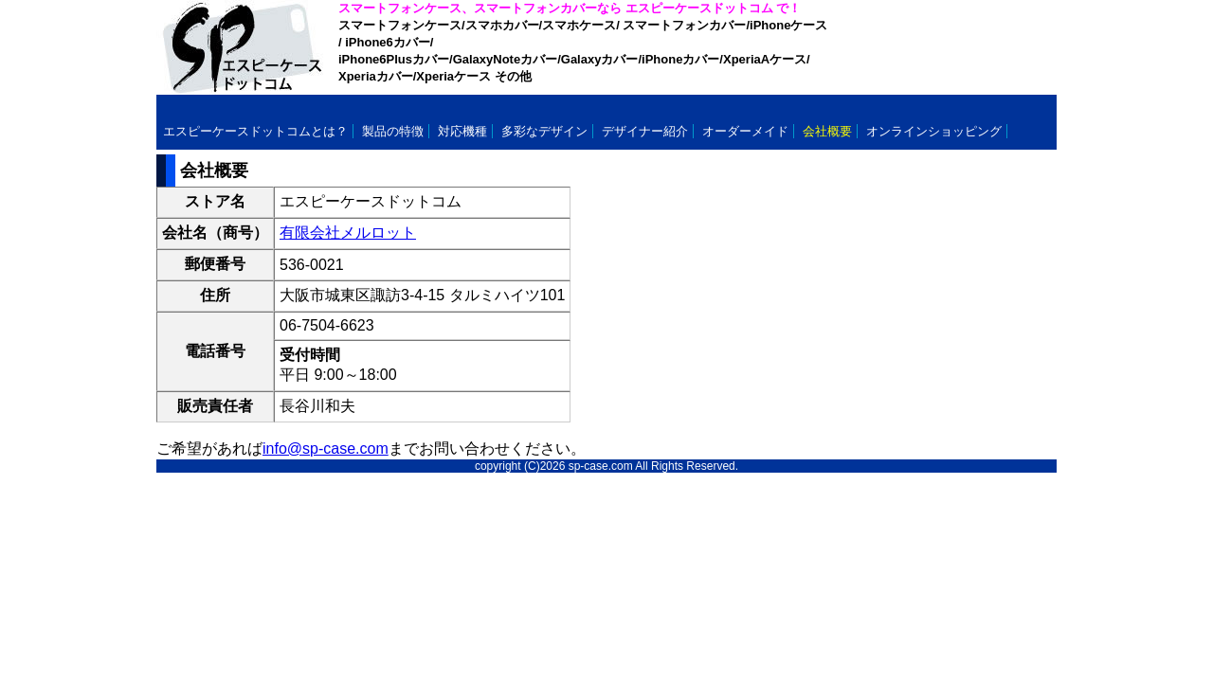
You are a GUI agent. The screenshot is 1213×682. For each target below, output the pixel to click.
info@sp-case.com (326, 448)
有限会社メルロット (348, 232)
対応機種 (462, 131)
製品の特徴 (393, 131)
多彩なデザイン (544, 131)
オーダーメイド (745, 131)
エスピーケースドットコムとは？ (255, 131)
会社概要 (827, 131)
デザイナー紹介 (645, 131)
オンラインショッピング (934, 131)
